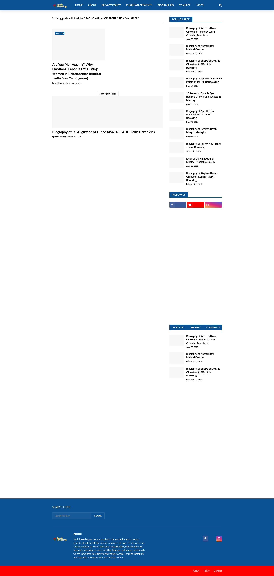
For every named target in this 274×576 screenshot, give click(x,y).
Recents (195, 327)
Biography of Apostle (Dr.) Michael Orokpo (200, 47)
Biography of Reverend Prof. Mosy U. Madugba (201, 130)
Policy (207, 570)
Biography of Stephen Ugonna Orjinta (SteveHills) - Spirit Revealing (202, 177)
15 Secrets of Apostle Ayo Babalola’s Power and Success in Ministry (203, 97)
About (196, 570)
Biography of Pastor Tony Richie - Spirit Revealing (203, 145)
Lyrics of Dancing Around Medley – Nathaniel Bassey (200, 160)
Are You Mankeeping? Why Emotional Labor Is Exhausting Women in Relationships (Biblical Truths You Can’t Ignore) (76, 71)
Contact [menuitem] (184, 5)
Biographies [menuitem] (165, 5)
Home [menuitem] (79, 5)
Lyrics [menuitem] (199, 5)
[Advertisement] (195, 266)
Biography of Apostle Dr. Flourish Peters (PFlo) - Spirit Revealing (204, 80)
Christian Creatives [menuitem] (139, 5)
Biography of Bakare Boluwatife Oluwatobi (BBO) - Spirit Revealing (203, 64)
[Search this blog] (72, 516)
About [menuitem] (92, 5)
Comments (213, 327)
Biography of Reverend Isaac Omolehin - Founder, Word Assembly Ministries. (201, 32)
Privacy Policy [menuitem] (111, 5)
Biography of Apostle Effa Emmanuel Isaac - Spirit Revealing (200, 114)
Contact (218, 570)
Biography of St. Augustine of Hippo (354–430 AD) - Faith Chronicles (103, 132)
